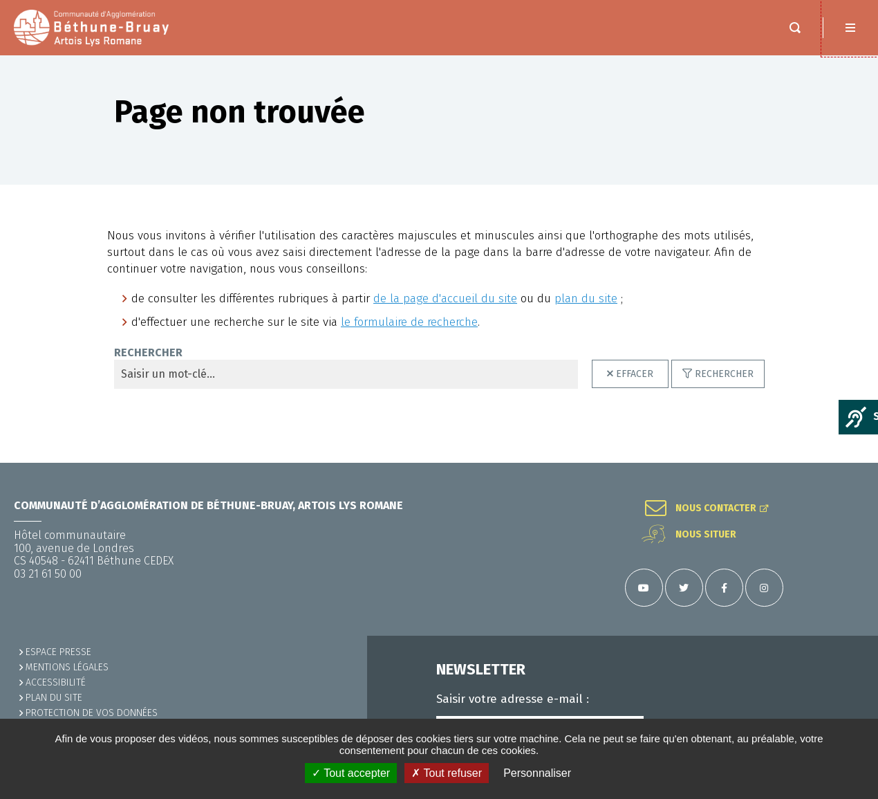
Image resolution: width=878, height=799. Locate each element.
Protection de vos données (92, 713)
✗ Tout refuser (446, 773)
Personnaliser (537, 773)
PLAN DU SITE (54, 698)
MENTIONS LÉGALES (67, 667)
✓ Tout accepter (351, 773)
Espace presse (58, 652)
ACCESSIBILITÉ (56, 682)
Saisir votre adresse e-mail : (512, 699)
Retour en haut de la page (850, 462)
